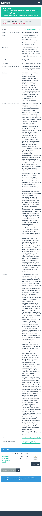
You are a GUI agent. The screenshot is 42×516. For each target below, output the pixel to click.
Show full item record (9, 470)
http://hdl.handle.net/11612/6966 (31, 438)
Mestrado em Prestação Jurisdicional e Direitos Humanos (21, 15)
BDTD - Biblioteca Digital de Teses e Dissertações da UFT (21, 10)
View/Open (35, 464)
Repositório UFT (7, 8)
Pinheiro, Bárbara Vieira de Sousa (31, 29)
